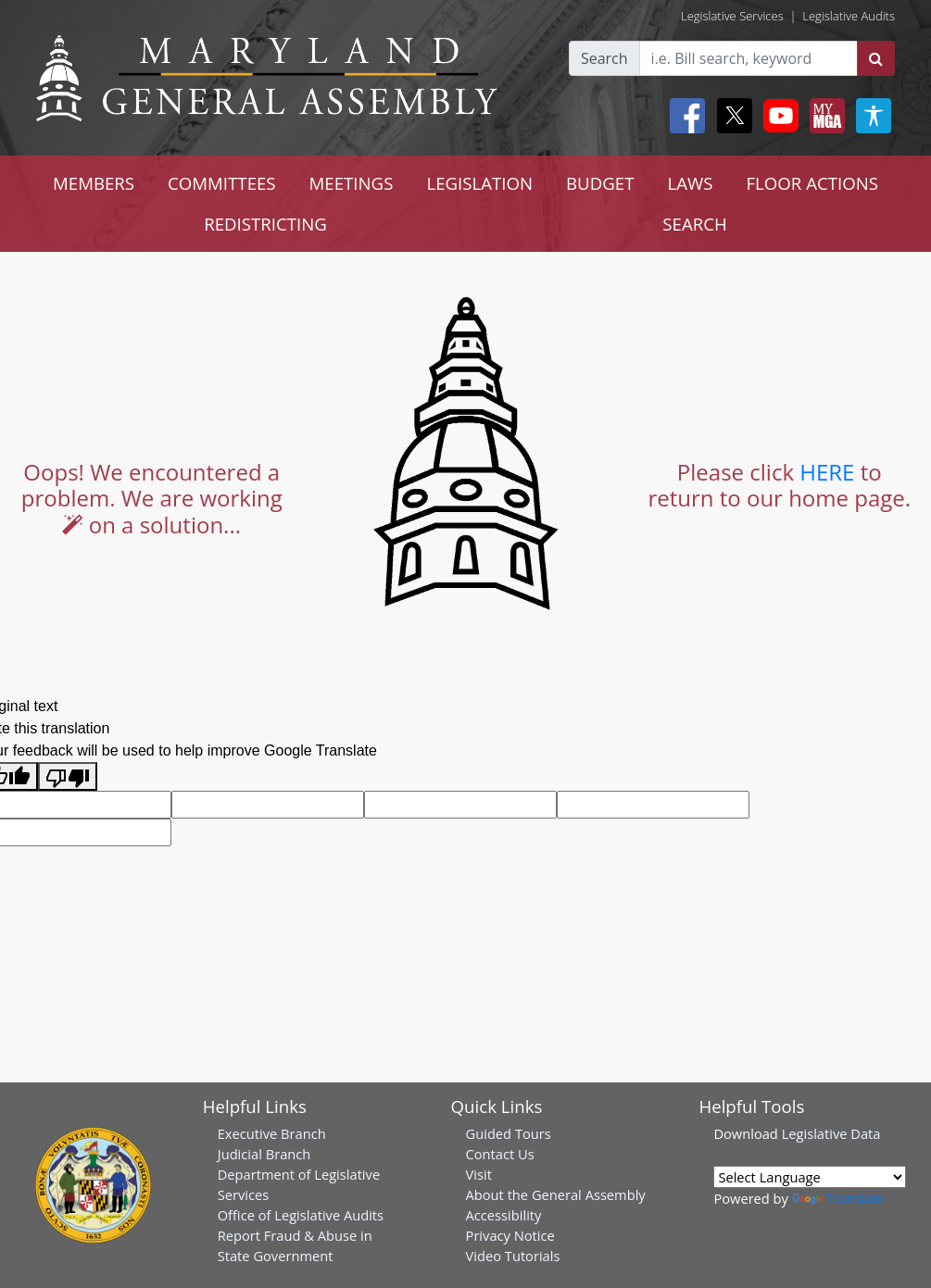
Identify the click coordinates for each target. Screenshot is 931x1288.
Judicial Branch (264, 1153)
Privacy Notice (510, 1235)
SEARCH (694, 223)
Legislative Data (831, 1133)
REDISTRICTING (265, 223)
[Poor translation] (67, 776)
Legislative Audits (848, 15)
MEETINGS (351, 182)
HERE (826, 471)
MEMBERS (93, 182)
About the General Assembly (556, 1194)
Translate (838, 1198)
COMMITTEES (222, 182)
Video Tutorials (513, 1255)
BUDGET (600, 182)
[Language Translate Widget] (809, 1177)
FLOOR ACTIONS (812, 182)
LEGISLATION (479, 182)
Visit (479, 1174)
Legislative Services (732, 15)
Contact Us (500, 1153)
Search (604, 58)
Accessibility (504, 1215)
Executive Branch (272, 1133)
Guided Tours (508, 1133)
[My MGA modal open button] (823, 115)
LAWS (689, 182)
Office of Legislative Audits (301, 1215)
